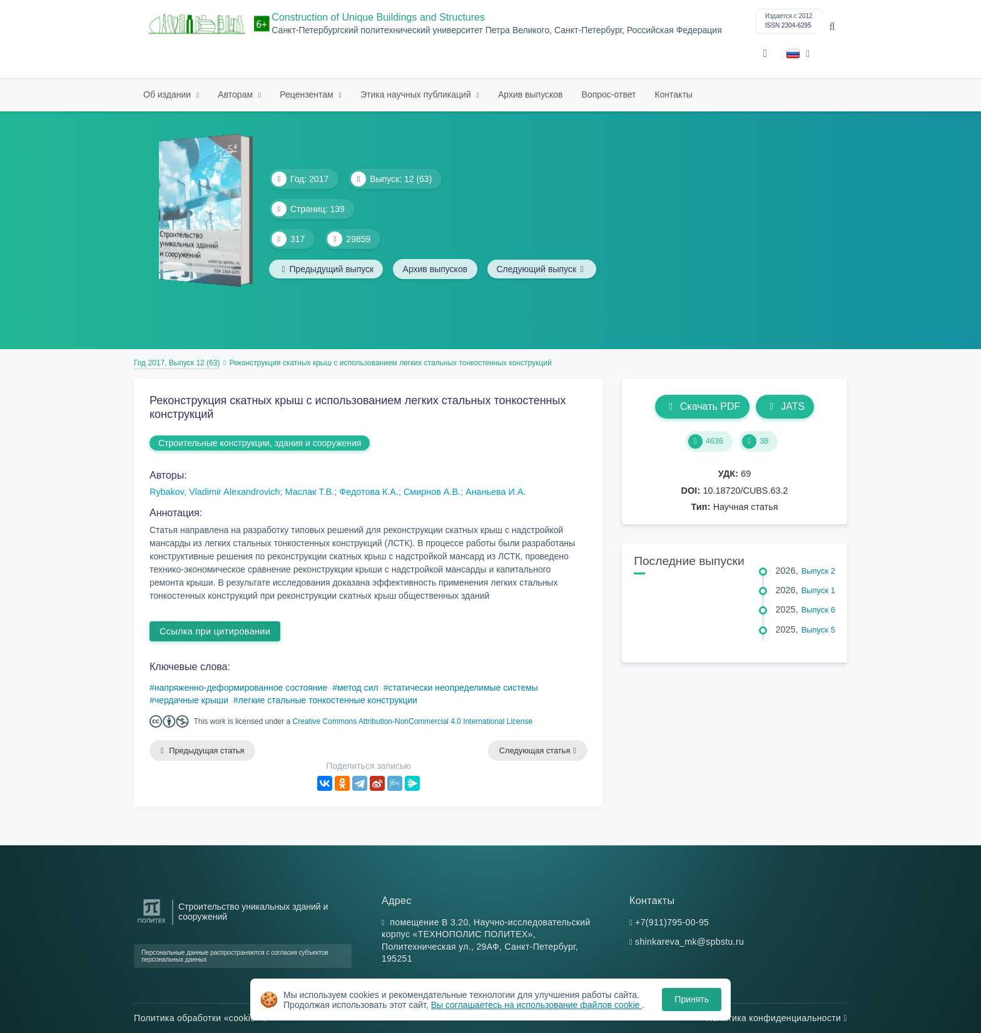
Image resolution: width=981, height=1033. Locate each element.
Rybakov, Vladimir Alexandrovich (215, 492)
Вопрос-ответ (609, 94)
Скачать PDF (702, 406)
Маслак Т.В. (310, 492)
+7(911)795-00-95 (672, 922)
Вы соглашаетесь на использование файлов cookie (537, 1005)
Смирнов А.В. (432, 492)
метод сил (358, 688)
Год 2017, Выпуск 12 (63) (177, 363)
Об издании (168, 94)
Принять (691, 999)
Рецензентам (307, 94)
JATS (785, 406)
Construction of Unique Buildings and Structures (378, 17)
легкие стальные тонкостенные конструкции (327, 700)
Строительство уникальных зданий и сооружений (253, 912)
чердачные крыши (191, 700)
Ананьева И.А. (495, 492)
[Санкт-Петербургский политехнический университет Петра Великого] (152, 923)
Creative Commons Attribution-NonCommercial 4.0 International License (413, 721)
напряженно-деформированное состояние (241, 688)
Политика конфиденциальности (776, 1018)
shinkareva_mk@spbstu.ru (689, 942)
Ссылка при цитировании (215, 631)
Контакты (673, 94)
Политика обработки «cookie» (200, 1018)
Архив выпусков (530, 94)
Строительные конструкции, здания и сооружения (259, 443)
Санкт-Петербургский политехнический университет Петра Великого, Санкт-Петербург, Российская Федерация (496, 30)
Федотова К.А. (369, 492)
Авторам (236, 94)
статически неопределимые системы (462, 688)
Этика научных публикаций (417, 94)
